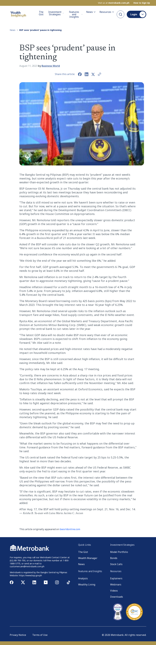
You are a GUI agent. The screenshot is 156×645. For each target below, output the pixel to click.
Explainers (116, 578)
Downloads (116, 596)
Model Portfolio (119, 552)
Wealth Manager (87, 558)
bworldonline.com (70, 529)
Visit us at (113, 3)
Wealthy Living (86, 584)
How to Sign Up (141, 3)
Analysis (83, 578)
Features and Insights (76, 14)
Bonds (113, 558)
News (91, 12)
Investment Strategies (56, 13)
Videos (114, 590)
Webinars (115, 584)
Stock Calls (116, 564)
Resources (106, 12)
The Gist (41, 13)
